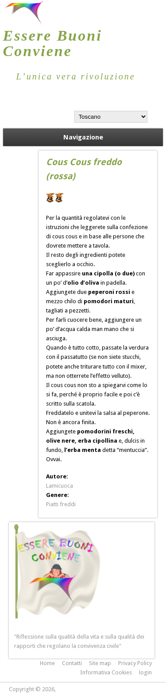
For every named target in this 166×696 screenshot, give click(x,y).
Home (47, 663)
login (145, 672)
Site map (100, 663)
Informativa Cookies (106, 672)
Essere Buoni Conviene (52, 43)
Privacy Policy (135, 663)
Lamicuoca (59, 485)
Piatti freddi (61, 504)
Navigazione (83, 137)
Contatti (72, 663)
